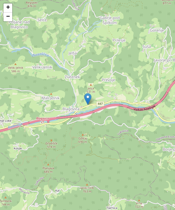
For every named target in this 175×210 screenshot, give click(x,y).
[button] (87, 99)
